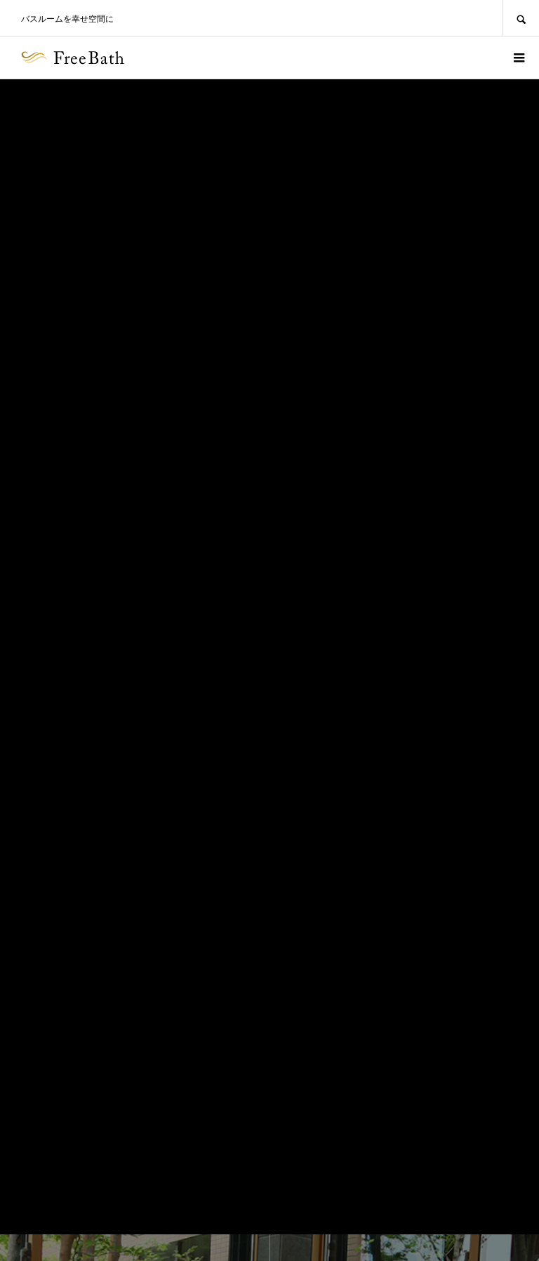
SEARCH (521, 18)
